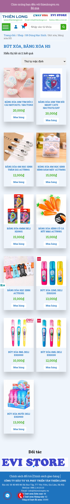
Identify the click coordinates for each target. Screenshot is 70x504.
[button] (33, 466)
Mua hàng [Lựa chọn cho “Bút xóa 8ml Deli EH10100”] (51, 367)
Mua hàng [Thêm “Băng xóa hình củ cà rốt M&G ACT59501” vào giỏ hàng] (51, 243)
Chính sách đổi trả (21, 476)
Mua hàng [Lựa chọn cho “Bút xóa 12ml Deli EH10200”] (51, 305)
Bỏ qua (35, 8)
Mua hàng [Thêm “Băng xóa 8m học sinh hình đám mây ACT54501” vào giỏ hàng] (51, 181)
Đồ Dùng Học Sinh (35, 35)
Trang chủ (9, 35)
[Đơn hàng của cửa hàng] (43, 61)
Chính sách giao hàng (46, 476)
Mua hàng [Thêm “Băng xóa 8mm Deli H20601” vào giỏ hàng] (18, 243)
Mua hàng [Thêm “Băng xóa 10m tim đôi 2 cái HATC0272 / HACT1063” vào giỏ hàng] (18, 117)
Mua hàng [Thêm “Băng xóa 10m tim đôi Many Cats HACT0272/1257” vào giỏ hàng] (51, 120)
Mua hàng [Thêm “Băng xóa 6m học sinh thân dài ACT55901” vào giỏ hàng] (18, 181)
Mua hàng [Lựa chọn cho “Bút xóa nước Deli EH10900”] (18, 429)
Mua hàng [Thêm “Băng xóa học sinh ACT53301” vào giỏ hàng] (18, 305)
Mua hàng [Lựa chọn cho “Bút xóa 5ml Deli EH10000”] (18, 367)
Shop (20, 35)
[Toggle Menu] (6, 27)
